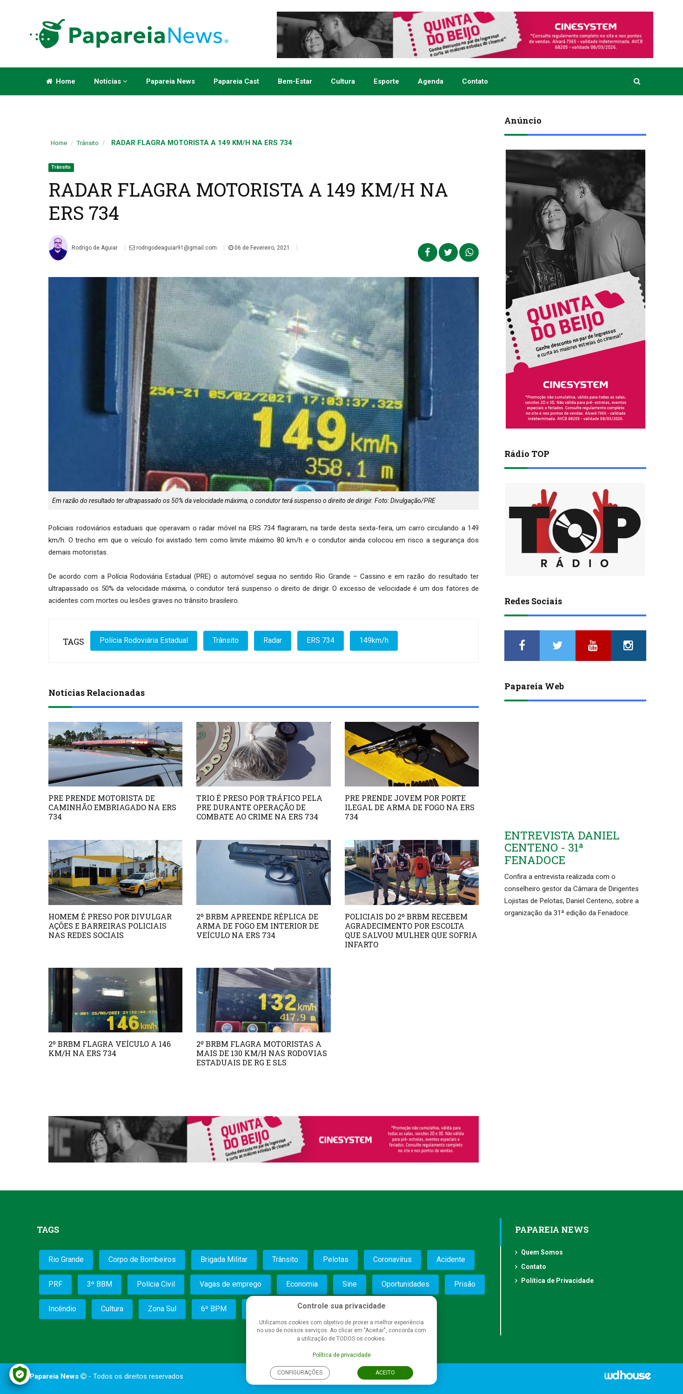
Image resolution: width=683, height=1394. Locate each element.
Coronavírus (392, 1259)
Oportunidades (405, 1284)
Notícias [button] (110, 81)
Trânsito (88, 142)
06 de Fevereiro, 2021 (259, 247)
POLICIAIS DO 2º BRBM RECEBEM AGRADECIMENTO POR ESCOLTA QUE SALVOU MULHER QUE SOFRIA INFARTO (411, 930)
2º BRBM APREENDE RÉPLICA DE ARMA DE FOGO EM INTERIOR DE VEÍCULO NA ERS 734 (257, 926)
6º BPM (214, 1308)
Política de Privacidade (557, 1280)
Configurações (299, 1372)
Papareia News (170, 81)
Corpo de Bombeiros (142, 1259)
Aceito (385, 1372)
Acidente (450, 1259)
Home (60, 81)
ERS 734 (321, 640)
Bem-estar (295, 81)
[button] (637, 81)
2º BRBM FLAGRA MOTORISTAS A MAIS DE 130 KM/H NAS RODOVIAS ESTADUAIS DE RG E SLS (261, 1053)
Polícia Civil (156, 1284)
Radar (272, 640)
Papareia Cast (236, 81)
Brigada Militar (224, 1259)
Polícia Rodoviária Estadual (144, 640)
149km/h (373, 640)
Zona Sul (162, 1308)
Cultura (343, 81)
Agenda (430, 81)
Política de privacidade (342, 1355)
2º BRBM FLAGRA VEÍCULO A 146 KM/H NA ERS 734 (109, 1048)
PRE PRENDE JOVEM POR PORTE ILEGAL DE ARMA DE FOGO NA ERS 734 (410, 807)
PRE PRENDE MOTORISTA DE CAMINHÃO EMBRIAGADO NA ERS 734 (112, 807)
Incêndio (62, 1308)
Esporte (386, 81)
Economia (302, 1284)
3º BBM (99, 1284)
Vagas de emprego (230, 1284)
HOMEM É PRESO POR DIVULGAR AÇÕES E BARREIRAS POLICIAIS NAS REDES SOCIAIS (110, 926)
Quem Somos (542, 1252)
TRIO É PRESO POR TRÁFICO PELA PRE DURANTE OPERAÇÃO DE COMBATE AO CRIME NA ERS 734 (259, 807)
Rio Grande (66, 1259)
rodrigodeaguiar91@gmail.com (173, 247)
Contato (475, 81)
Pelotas (335, 1259)
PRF (55, 1284)
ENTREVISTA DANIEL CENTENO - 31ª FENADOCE (561, 847)
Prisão (464, 1284)
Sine (349, 1284)
